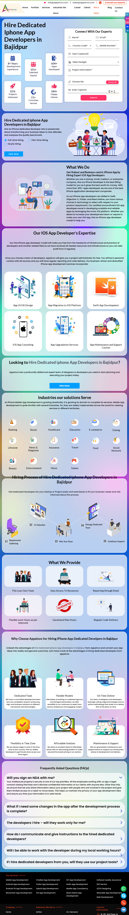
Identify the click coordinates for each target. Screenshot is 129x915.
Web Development (105, 897)
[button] (124, 909)
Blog (110, 7)
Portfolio (35, 7)
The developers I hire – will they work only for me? (46, 823)
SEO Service (102, 884)
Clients (87, 7)
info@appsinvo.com (58, 2)
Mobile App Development (17, 880)
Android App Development (17, 884)
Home (25, 7)
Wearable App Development (109, 893)
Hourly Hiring (14, 144)
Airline (39, 912)
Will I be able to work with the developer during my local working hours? (64, 850)
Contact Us (119, 9)
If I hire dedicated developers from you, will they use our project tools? (62, 862)
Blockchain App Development (19, 893)
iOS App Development (46, 893)
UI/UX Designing (104, 888)
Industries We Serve (59, 10)
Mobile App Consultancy (77, 888)
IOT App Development (76, 880)
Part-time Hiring (40, 140)
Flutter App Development (47, 884)
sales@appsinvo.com (83, 2)
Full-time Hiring (15, 140)
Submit (93, 97)
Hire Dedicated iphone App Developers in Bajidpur (73, 362)
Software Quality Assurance (109, 880)
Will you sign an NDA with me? (31, 778)
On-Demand (72, 912)
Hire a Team (96, 10)
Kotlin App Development (77, 884)
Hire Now (14, 154)
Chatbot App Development (48, 880)
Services (46, 7)
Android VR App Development (19, 888)
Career (77, 7)
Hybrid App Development (47, 888)
